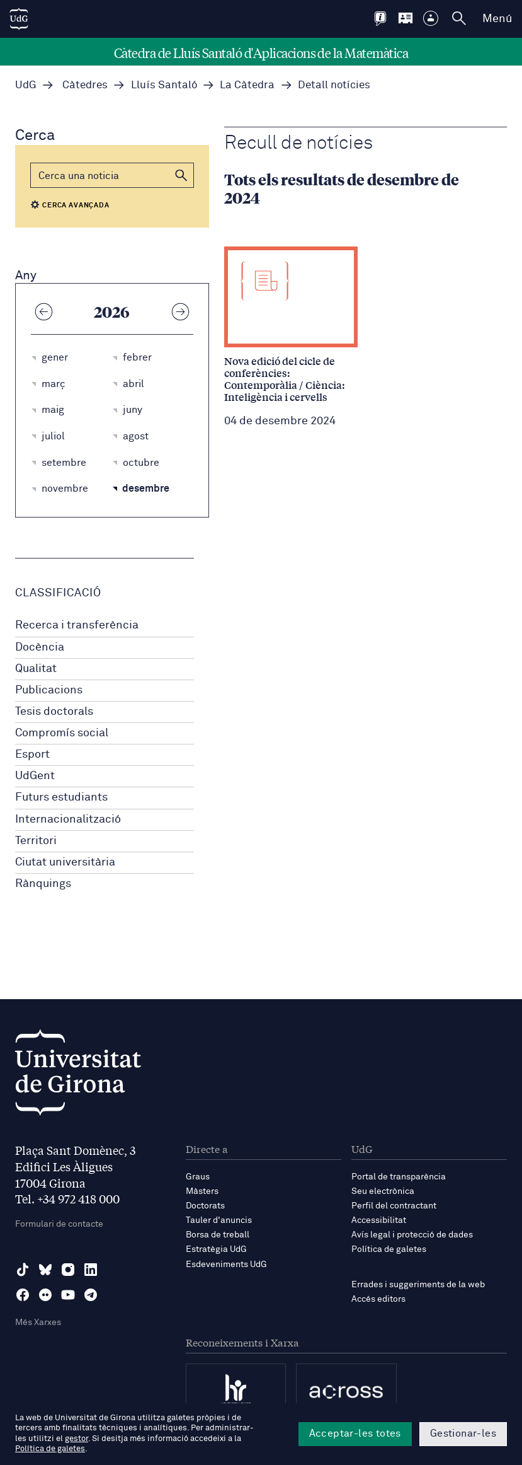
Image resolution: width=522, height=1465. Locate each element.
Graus (198, 1177)
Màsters (202, 1191)
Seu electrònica (382, 1191)
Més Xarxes (38, 1322)
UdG (26, 85)
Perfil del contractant (393, 1206)
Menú (497, 19)
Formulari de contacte (59, 1224)
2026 (112, 311)
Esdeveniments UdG (226, 1264)
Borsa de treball (217, 1234)
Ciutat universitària (65, 862)
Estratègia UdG (216, 1249)
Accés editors (378, 1299)
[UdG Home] (19, 19)
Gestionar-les (463, 1433)
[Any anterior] (43, 311)
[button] (181, 175)
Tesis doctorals (54, 711)
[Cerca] (112, 175)
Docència (39, 647)
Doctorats (205, 1206)
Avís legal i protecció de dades (412, 1234)
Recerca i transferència (77, 625)
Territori (36, 841)
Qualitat (36, 669)
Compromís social (61, 733)
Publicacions (48, 690)
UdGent (35, 776)
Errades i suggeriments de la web (418, 1284)
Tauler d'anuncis (219, 1220)
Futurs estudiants (61, 797)
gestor (76, 1439)
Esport (32, 754)
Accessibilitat (378, 1220)
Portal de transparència (398, 1177)
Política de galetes (388, 1249)
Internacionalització (68, 819)
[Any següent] (180, 311)
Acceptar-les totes (355, 1433)
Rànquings (43, 883)
